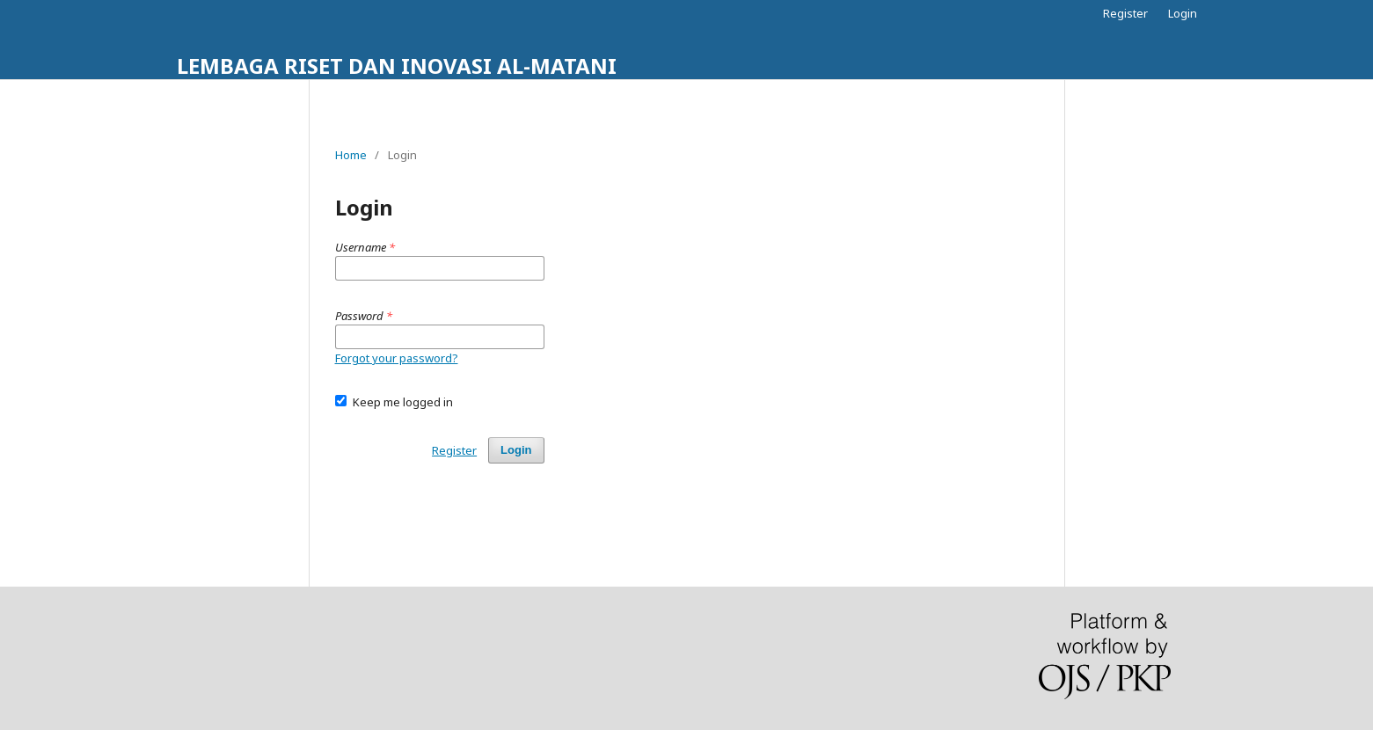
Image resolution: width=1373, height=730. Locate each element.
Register (1125, 13)
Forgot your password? (396, 358)
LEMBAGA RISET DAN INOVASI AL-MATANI (397, 65)
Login (1182, 13)
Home (351, 155)
